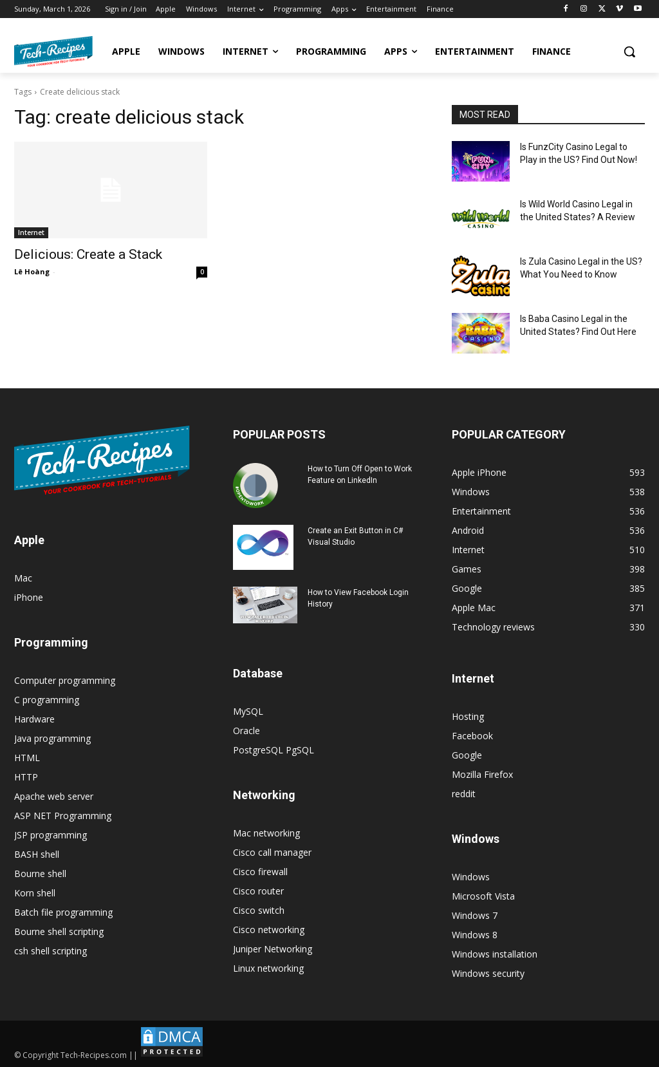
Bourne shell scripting (59, 931)
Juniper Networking (272, 949)
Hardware (34, 719)
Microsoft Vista (483, 896)
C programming (46, 700)
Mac (23, 578)
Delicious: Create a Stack (88, 254)
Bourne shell (40, 873)
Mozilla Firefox (482, 774)
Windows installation (494, 954)
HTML (27, 757)
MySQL (248, 711)
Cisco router (258, 891)
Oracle (246, 730)
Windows (471, 877)
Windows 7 (474, 915)
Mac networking (266, 833)
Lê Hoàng (32, 271)
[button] (629, 51)
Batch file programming (63, 912)
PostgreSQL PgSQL (273, 750)
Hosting (468, 716)
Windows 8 (474, 935)
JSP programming (50, 835)
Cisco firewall (260, 871)
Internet (31, 232)
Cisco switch (258, 910)
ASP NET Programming (62, 815)
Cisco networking (268, 929)
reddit (464, 794)
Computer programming (64, 680)
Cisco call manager (272, 852)
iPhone (28, 597)
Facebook (472, 736)
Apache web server (53, 796)
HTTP (26, 777)
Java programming (52, 738)
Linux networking (268, 968)
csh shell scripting (50, 951)
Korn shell (34, 893)
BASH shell (36, 854)
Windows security (488, 973)
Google (467, 755)
